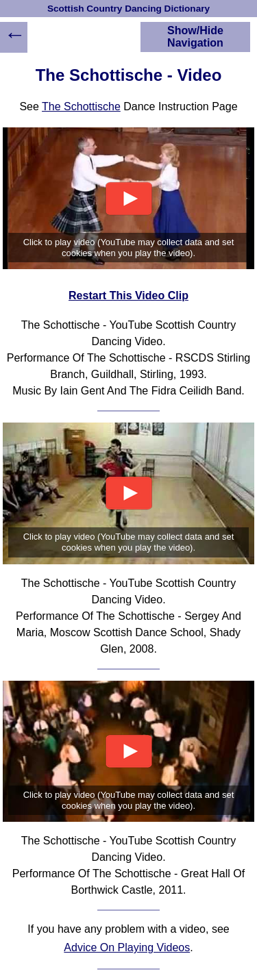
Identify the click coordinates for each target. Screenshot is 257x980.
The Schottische (81, 106)
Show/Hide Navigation (195, 37)
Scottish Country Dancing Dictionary (128, 8)
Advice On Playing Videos (127, 947)
